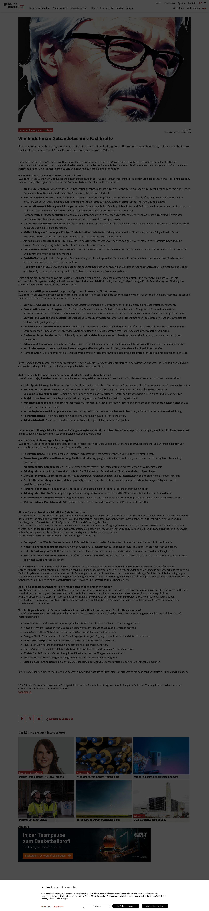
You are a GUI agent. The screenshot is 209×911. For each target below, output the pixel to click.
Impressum (58, 906)
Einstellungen (96, 906)
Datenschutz (46, 906)
